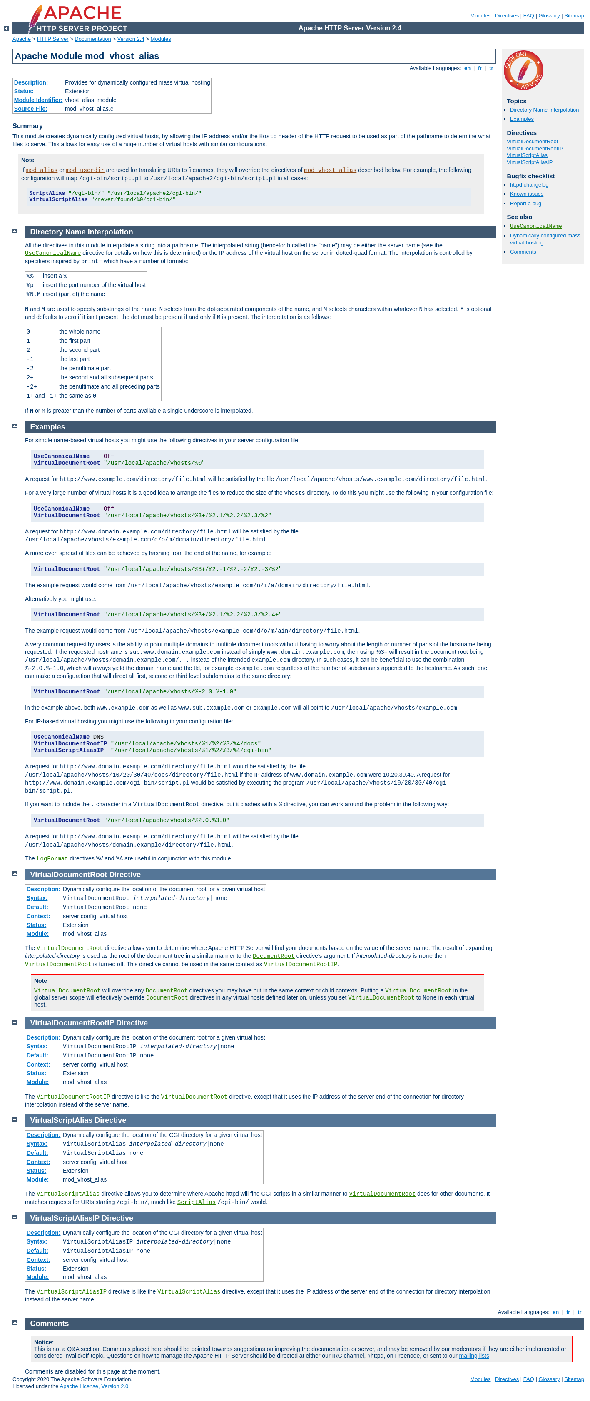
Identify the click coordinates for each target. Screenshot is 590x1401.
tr (491, 68)
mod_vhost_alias (330, 170)
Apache (21, 39)
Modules (480, 15)
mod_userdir (85, 170)
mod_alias (42, 170)
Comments (523, 252)
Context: (38, 916)
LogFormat (52, 858)
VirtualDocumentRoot (532, 141)
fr (479, 68)
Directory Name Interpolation (544, 110)
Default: (37, 907)
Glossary (549, 15)
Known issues (526, 194)
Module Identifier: (38, 100)
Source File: (30, 108)
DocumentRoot (274, 956)
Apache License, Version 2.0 (94, 1386)
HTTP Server (53, 39)
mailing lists (474, 1355)
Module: (38, 933)
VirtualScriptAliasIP (530, 162)
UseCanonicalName (536, 226)
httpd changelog (529, 185)
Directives (507, 15)
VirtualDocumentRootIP (535, 148)
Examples (522, 119)
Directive (125, 874)
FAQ (528, 15)
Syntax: (37, 898)
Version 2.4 (130, 39)
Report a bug (525, 203)
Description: (31, 82)
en (467, 68)
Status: (24, 91)
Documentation (93, 39)
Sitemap (574, 15)
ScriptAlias (196, 1202)
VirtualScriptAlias (527, 155)
